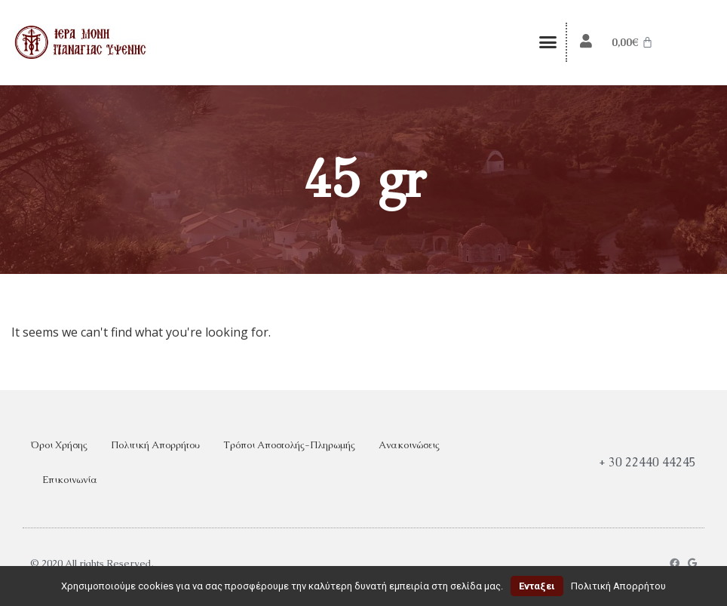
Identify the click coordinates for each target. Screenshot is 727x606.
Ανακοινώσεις (409, 444)
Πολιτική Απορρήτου (155, 444)
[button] (547, 42)
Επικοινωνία (69, 479)
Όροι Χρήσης (58, 444)
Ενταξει (537, 586)
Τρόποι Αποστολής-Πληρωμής (289, 444)
